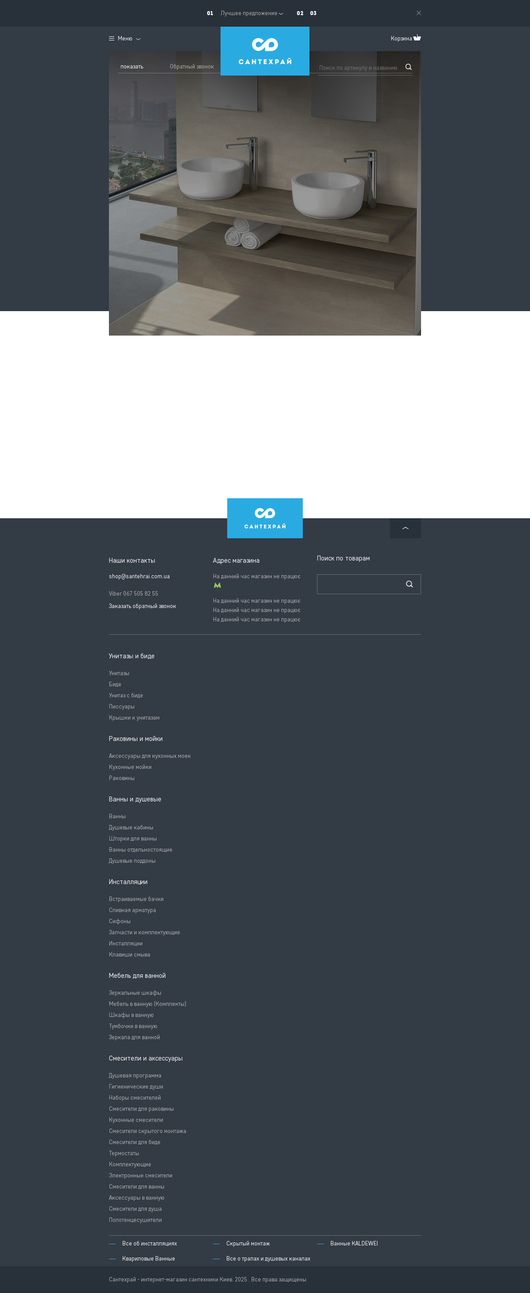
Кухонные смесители (136, 1120)
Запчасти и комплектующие (144, 932)
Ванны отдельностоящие (141, 849)
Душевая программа (135, 1075)
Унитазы (119, 673)
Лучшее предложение (249, 13)
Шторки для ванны (133, 838)
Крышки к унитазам (134, 717)
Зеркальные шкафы (135, 992)
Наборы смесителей (135, 1097)
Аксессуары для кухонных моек (150, 756)
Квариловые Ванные (148, 1258)
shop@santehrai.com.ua (139, 576)
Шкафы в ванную (131, 1015)
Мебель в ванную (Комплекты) (147, 1004)
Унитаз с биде (126, 695)
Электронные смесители (141, 1175)
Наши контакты (132, 560)
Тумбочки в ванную (133, 1026)
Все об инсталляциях (149, 1243)
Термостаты (124, 1153)
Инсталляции (126, 943)
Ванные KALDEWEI (354, 1243)
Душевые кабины (131, 827)
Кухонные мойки (130, 767)
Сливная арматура (132, 910)
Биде (115, 684)
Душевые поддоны (132, 860)
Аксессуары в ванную (137, 1197)
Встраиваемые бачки (136, 899)
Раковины (122, 778)
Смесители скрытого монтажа (147, 1131)
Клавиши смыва (129, 954)
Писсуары (122, 706)
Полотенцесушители (135, 1220)
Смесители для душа (135, 1208)
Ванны (117, 816)
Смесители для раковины (141, 1108)
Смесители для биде (135, 1142)
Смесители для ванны (137, 1186)
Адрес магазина (236, 560)
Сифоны (120, 921)
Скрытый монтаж (248, 1243)
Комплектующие (130, 1164)
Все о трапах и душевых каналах (268, 1258)
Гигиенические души (136, 1086)
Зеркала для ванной (134, 1037)
